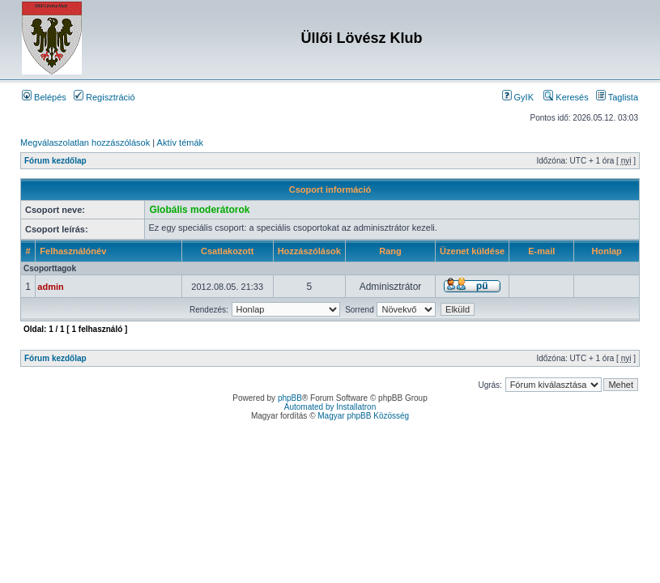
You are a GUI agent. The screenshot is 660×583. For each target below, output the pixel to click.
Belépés (44, 97)
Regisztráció (104, 97)
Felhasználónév (73, 251)
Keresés (565, 97)
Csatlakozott (227, 251)
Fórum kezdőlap (55, 160)
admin (50, 287)
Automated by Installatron (330, 406)
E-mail (541, 251)
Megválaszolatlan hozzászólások (85, 142)
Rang (390, 251)
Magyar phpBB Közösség (363, 415)
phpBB (290, 398)
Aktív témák (180, 142)
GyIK (518, 97)
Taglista (617, 97)
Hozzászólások (309, 251)
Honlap (607, 251)
